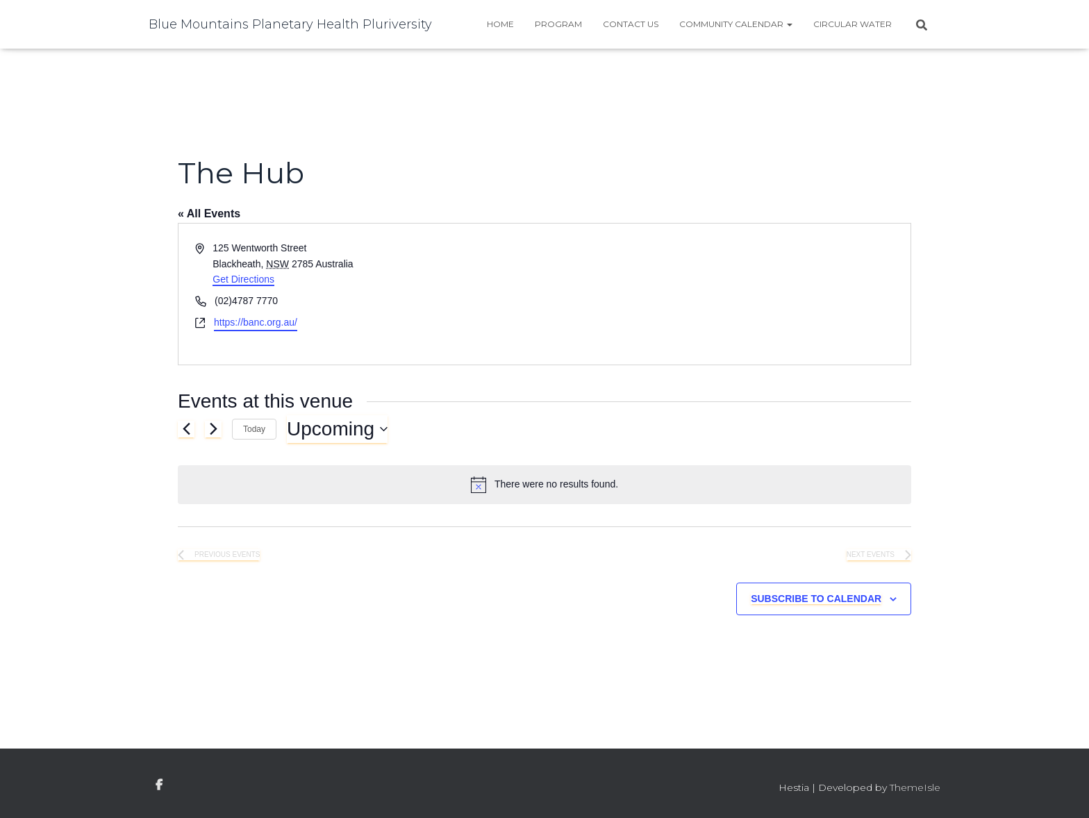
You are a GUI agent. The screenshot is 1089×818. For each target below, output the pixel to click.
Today (254, 429)
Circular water (852, 24)
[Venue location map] (726, 294)
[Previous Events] (186, 429)
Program (558, 24)
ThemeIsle (915, 787)
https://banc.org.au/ (255, 322)
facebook (159, 785)
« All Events (209, 213)
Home (500, 24)
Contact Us (630, 24)
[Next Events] (213, 429)
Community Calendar (735, 24)
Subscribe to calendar (816, 598)
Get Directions (243, 279)
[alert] (544, 484)
